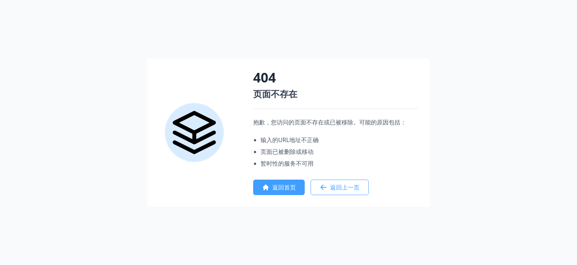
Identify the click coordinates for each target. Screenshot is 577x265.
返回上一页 (340, 187)
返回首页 (279, 187)
